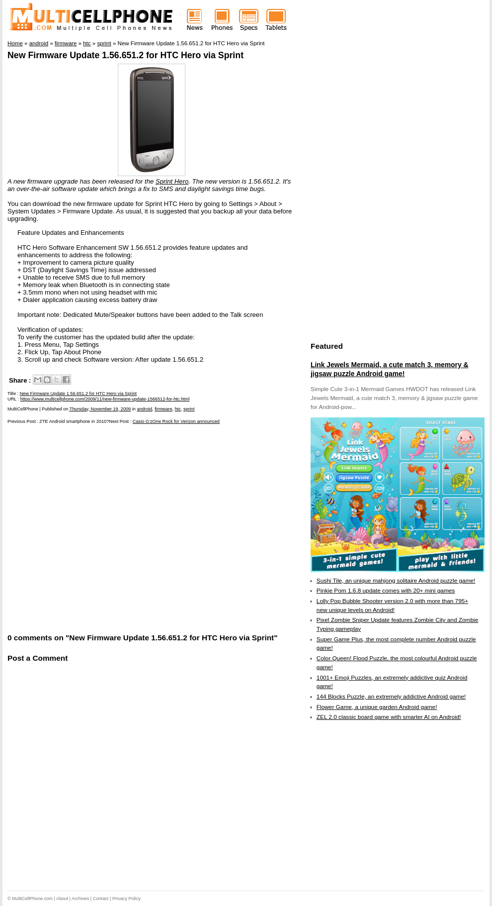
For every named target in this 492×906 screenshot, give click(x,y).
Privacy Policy (126, 898)
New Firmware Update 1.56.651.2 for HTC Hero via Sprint (125, 55)
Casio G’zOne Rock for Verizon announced (176, 421)
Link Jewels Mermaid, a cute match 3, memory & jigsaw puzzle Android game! (389, 369)
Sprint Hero (172, 181)
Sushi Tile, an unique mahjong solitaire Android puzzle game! (396, 580)
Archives (80, 898)
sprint (188, 408)
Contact (101, 898)
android (145, 408)
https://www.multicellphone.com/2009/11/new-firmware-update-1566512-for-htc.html (105, 399)
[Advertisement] (95, 527)
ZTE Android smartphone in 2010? (74, 421)
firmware (163, 408)
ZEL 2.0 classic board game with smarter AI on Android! (389, 716)
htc (178, 408)
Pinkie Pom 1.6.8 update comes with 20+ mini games (386, 590)
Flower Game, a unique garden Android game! (377, 707)
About (62, 898)
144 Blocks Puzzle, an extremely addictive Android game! (391, 696)
